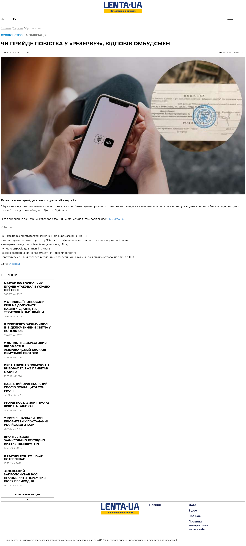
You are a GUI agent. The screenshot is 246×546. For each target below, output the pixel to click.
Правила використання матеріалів (199, 525)
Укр (3, 18)
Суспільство (33, 28)
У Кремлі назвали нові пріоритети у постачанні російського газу (26, 421)
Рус (14, 18)
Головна (6, 28)
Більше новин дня (27, 494)
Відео (192, 510)
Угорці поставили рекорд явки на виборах (26, 404)
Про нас (194, 516)
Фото (192, 505)
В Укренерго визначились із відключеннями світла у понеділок (27, 328)
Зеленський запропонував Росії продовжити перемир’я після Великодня (25, 476)
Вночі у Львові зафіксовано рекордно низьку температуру (24, 440)
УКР (236, 52)
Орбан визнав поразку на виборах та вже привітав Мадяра (27, 368)
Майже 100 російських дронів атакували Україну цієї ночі (27, 287)
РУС (243, 52)
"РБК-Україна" (115, 218)
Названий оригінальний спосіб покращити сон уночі (26, 387)
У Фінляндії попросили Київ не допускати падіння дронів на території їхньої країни (24, 307)
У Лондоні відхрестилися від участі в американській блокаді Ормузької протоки (26, 348)
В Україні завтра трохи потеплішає (23, 457)
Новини (155, 505)
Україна (18, 28)
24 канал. (14, 263)
